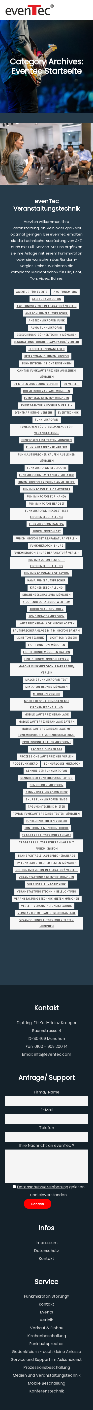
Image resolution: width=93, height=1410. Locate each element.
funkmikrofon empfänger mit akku (46, 475)
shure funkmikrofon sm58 (47, 799)
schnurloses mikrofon (62, 764)
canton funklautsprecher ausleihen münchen (46, 374)
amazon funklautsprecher (46, 313)
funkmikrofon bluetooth (46, 468)
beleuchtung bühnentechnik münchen (47, 335)
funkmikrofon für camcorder (46, 489)
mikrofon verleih (46, 694)
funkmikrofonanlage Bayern (46, 573)
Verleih (46, 1320)
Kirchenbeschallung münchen (46, 595)
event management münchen (46, 398)
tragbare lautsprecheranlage (46, 835)
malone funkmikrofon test (46, 680)
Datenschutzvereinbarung (42, 1187)
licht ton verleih (63, 638)
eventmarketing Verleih (33, 413)
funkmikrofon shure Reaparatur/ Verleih (46, 553)
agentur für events (32, 292)
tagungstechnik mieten (46, 807)
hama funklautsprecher (46, 580)
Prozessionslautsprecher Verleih (47, 756)
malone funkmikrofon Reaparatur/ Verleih (47, 670)
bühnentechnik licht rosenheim (47, 363)
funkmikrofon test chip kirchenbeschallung (46, 563)
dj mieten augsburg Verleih (36, 384)
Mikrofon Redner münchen (46, 687)
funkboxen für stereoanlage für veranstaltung (46, 430)
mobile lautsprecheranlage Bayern (47, 722)
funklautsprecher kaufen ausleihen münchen (46, 458)
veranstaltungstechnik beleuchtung (46, 892)
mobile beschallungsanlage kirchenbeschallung (46, 704)
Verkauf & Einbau (46, 1328)
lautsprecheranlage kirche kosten (47, 623)
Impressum (46, 1243)
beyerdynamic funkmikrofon (46, 356)
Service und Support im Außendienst (46, 1359)
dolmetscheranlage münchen (46, 391)
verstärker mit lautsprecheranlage (47, 913)
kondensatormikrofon (46, 616)
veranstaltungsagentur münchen (46, 877)
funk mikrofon (46, 420)
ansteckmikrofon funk (47, 320)
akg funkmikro (65, 292)
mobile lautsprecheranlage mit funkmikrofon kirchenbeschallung (46, 732)
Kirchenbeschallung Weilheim (46, 602)
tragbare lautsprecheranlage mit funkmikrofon (46, 846)
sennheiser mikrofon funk (47, 792)
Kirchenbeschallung (46, 588)
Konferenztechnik (46, 1391)
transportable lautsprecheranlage (46, 856)
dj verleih (72, 384)
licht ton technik (30, 638)
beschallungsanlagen (47, 349)
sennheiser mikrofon (46, 785)
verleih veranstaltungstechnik (46, 906)
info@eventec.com (52, 1054)
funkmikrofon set (46, 531)
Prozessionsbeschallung (46, 1367)
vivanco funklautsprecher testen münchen (46, 923)
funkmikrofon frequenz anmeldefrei (46, 482)
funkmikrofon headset (46, 504)
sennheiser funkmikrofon (46, 771)
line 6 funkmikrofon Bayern (46, 659)
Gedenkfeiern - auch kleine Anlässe (46, 1351)
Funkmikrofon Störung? (46, 1296)
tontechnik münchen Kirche (47, 828)
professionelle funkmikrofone (46, 742)
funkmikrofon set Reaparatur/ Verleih (46, 538)
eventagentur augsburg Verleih (46, 405)
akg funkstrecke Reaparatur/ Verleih (47, 306)
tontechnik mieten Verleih (46, 821)
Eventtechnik (68, 413)
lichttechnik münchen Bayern (46, 652)
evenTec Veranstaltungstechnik (46, 205)
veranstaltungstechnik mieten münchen (46, 899)
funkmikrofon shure (46, 546)
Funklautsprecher (46, 1344)
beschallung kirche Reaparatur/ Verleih (46, 342)
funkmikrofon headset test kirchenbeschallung (46, 514)
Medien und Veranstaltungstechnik (47, 1375)
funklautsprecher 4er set (46, 447)
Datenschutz (46, 1250)
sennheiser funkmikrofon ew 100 (46, 778)
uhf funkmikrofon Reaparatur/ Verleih (46, 870)
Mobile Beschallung (46, 1383)
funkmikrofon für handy (46, 496)
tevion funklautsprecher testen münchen (46, 814)
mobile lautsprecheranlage (47, 714)
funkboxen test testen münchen (46, 440)
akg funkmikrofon (46, 299)
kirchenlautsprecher (46, 609)
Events (46, 1312)
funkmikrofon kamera (46, 524)
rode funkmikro (25, 764)
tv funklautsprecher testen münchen (47, 863)
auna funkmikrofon (46, 328)
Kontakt (46, 1258)
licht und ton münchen (46, 645)
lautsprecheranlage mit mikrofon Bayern (46, 631)
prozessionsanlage (46, 749)
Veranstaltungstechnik (46, 884)
